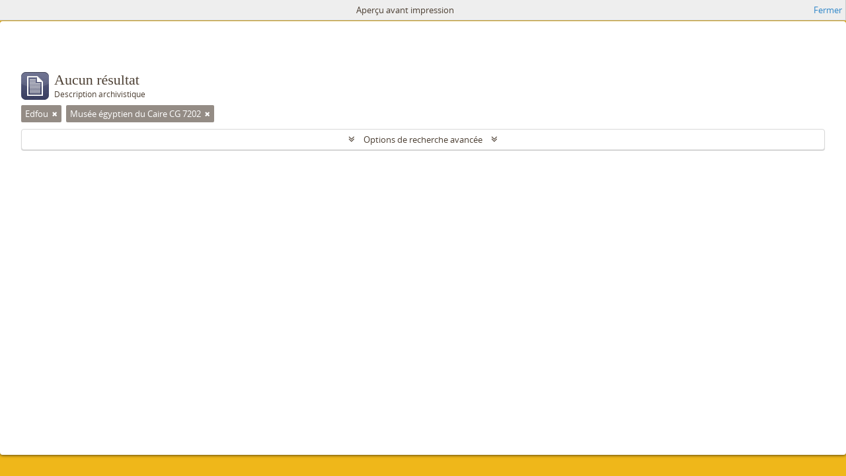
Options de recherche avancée (423, 139)
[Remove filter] (55, 113)
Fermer (828, 10)
